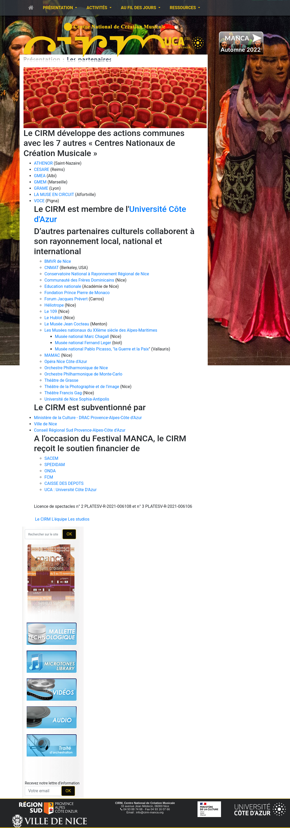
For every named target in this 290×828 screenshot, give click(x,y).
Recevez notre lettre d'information (52, 783)
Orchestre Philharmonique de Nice (76, 367)
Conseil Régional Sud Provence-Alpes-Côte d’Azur (79, 430)
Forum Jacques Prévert (66, 298)
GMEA (39, 175)
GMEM (40, 182)
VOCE (39, 200)
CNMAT (51, 267)
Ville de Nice (45, 423)
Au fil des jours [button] (139, 7)
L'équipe (59, 519)
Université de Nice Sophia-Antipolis (76, 399)
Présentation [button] (58, 7)
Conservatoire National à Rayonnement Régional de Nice (96, 273)
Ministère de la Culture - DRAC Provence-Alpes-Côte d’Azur (88, 417)
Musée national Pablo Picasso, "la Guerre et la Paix (102, 349)
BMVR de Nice (57, 261)
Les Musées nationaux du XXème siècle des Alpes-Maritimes (100, 330)
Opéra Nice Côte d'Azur (65, 361)
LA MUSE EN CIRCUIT (54, 194)
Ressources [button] (183, 7)
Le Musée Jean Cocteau (66, 323)
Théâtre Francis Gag (63, 392)
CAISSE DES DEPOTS (64, 483)
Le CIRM (43, 519)
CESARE (41, 169)
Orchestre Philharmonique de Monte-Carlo (83, 374)
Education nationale (62, 286)
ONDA (50, 470)
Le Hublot (53, 317)
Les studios (78, 519)
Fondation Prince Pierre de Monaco (77, 292)
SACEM (51, 458)
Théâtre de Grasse (61, 380)
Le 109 (50, 311)
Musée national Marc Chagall (82, 336)
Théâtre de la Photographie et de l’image (81, 386)
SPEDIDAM (54, 464)
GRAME (41, 188)
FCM (48, 477)
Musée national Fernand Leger (83, 342)
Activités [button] (97, 7)
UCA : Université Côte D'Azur (70, 489)
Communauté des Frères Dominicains (79, 280)
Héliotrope (54, 305)
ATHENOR (43, 163)
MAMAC (52, 355)
